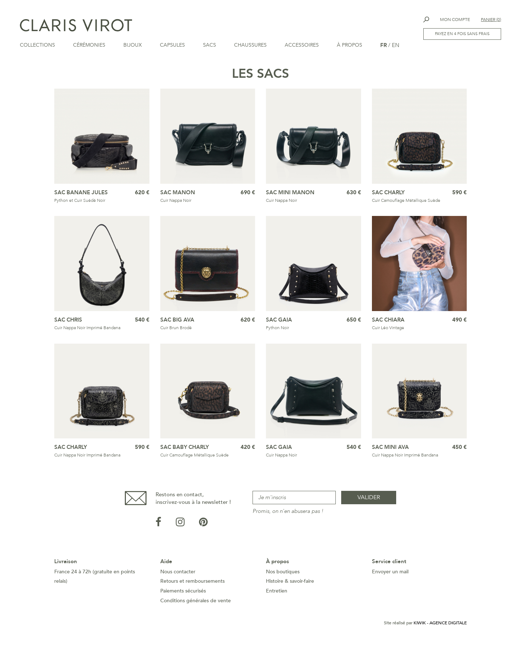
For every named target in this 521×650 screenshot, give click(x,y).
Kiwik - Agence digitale (440, 629)
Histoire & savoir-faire (290, 587)
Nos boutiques (283, 577)
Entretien (276, 597)
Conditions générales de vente (195, 606)
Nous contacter (177, 577)
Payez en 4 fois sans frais (462, 34)
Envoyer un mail (390, 577)
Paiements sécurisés (183, 597)
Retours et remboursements (192, 587)
